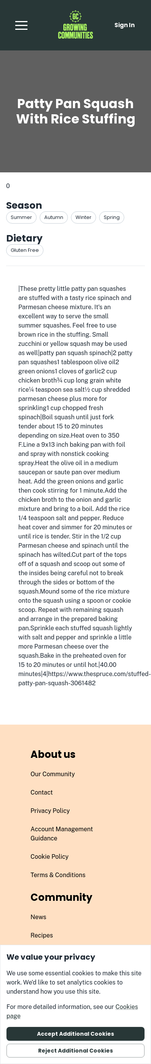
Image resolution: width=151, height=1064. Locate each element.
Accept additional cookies (75, 1034)
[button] (21, 25)
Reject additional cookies (75, 1050)
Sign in (124, 25)
